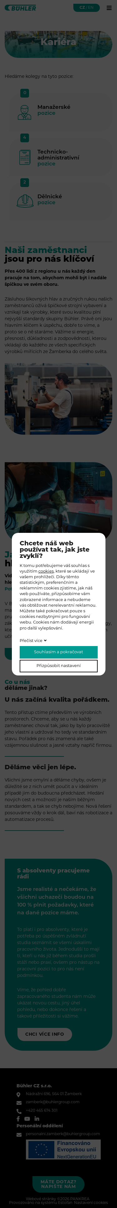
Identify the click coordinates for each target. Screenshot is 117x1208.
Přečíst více (31, 641)
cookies (46, 571)
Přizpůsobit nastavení (59, 666)
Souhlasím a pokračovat (58, 652)
